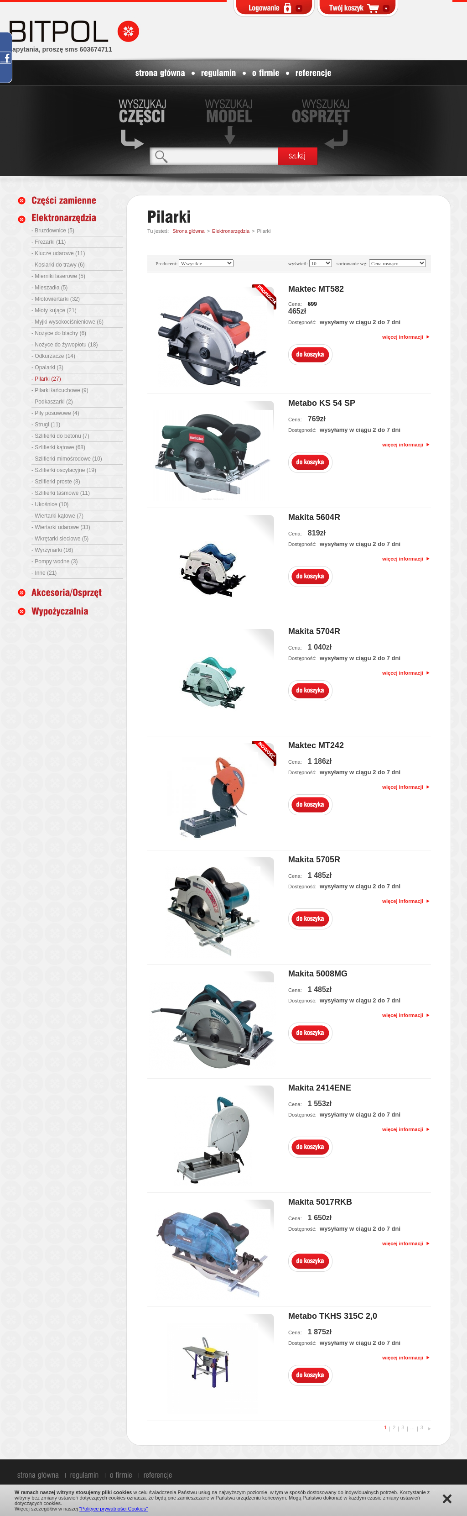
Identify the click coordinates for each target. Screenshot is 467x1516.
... (412, 1427)
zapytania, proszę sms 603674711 (60, 49)
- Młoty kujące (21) (54, 310)
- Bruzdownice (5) (52, 230)
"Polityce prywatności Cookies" (113, 1508)
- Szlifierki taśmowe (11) (60, 493)
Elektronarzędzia (230, 231)
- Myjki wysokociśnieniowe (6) (67, 322)
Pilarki (263, 231)
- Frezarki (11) (48, 242)
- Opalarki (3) (47, 367)
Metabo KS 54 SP (321, 403)
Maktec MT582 (316, 289)
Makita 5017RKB (320, 1202)
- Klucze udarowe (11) (58, 253)
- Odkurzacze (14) (53, 356)
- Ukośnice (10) (49, 504)
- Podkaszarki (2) (52, 402)
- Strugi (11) (45, 424)
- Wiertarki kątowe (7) (57, 516)
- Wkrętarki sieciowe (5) (59, 538)
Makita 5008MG (318, 973)
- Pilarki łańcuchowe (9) (59, 390)
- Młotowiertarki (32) (55, 299)
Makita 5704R (314, 631)
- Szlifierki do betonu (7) (60, 436)
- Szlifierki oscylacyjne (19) (63, 470)
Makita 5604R (314, 517)
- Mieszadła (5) (49, 287)
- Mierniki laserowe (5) (58, 276)
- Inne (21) (44, 573)
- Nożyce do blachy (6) (58, 333)
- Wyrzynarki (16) (52, 550)
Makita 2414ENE (319, 1087)
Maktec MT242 (316, 745)
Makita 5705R (314, 859)
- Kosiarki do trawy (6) (58, 265)
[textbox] (214, 155)
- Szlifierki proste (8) (55, 481)
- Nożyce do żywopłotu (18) (64, 344)
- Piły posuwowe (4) (55, 413)
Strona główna (188, 231)
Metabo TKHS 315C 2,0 (332, 1316)
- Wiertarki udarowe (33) (60, 527)
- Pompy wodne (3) (54, 561)
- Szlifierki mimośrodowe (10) (66, 459)
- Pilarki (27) (46, 379)
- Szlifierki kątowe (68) (58, 447)
